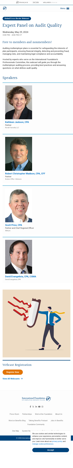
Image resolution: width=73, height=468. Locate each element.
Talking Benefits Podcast (38, 421)
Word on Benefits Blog (17, 421)
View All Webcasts (13, 379)
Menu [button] (64, 8)
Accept (50, 450)
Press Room (14, 414)
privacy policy (57, 441)
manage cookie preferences (42, 444)
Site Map (15, 431)
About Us (58, 414)
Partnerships (27, 414)
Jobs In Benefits (57, 421)
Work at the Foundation (43, 414)
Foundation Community (35, 424)
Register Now (12, 372)
